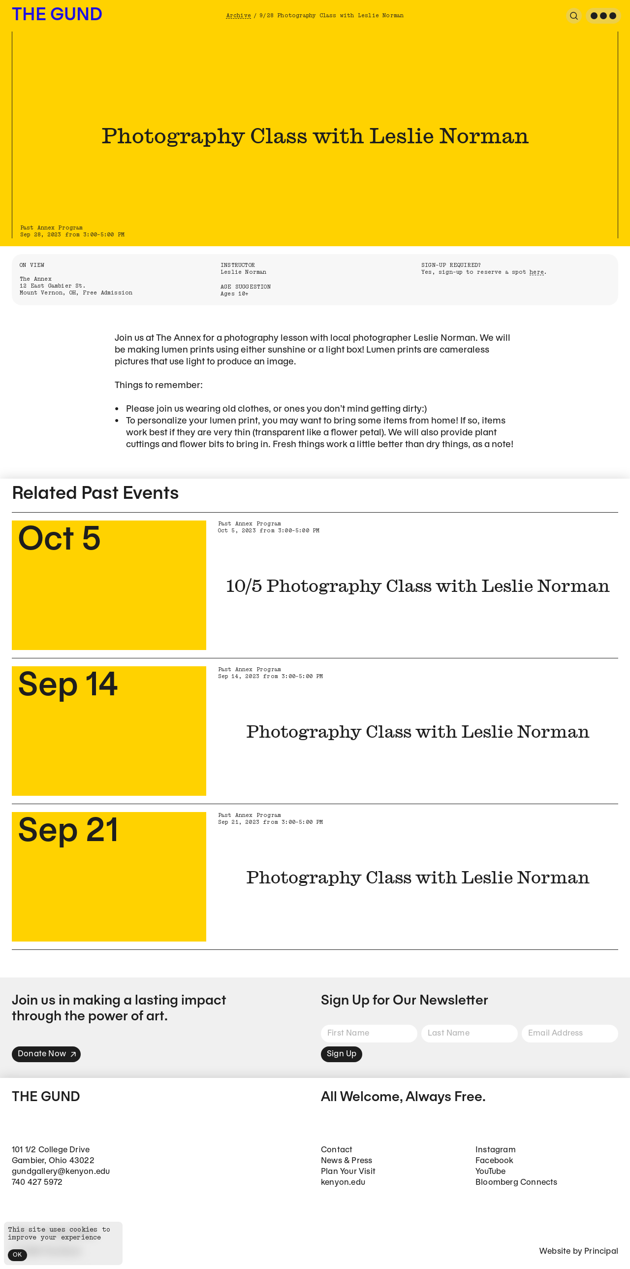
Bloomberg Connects (516, 1182)
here (537, 272)
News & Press (346, 1161)
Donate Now (47, 1054)
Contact (336, 1150)
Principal (601, 1251)
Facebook (494, 1161)
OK (17, 1255)
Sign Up (341, 1054)
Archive (238, 15)
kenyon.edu (343, 1182)
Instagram (495, 1150)
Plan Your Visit (348, 1171)
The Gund (57, 15)
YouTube (490, 1171)
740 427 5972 (37, 1182)
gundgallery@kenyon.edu (61, 1171)
